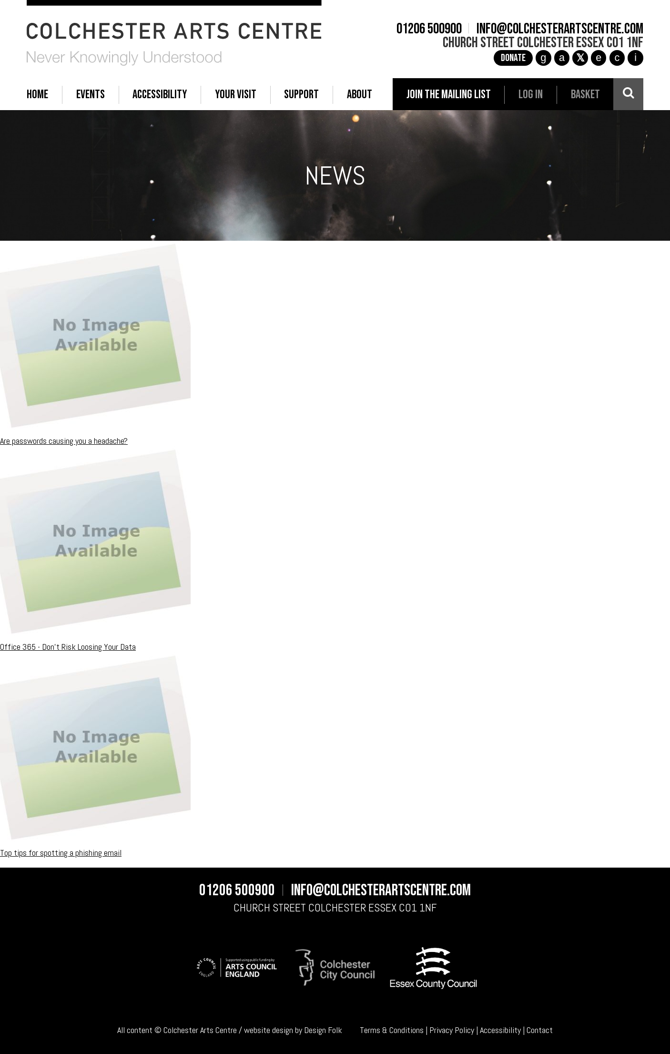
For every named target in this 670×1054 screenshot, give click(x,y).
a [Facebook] (562, 57)
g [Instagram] (543, 57)
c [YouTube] (616, 57)
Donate (513, 58)
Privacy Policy (451, 1029)
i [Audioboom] (635, 57)
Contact (540, 1029)
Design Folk (323, 1029)
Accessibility (500, 1029)
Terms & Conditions (392, 1029)
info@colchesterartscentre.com (560, 29)
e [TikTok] (598, 57)
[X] (580, 57)
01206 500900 (429, 29)
